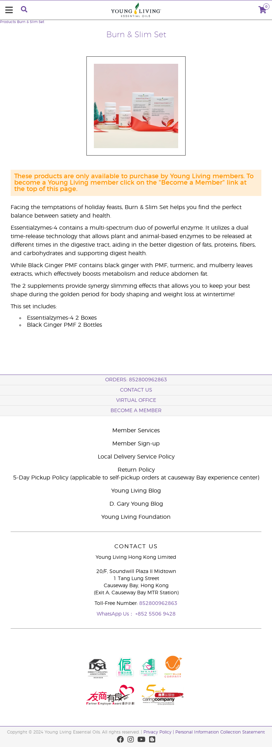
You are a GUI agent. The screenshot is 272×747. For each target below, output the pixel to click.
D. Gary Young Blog (136, 504)
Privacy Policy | (159, 732)
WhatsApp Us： (116, 614)
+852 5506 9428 (155, 614)
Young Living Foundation (136, 517)
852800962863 (158, 603)
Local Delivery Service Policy (136, 457)
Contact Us (136, 390)
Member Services (136, 430)
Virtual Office (136, 400)
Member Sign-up (136, 443)
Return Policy (136, 470)
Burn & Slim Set (30, 22)
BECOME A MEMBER (136, 410)
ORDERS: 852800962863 (136, 379)
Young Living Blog (136, 491)
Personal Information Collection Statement (220, 732)
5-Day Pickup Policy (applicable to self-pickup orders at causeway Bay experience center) (136, 478)
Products (8, 22)
